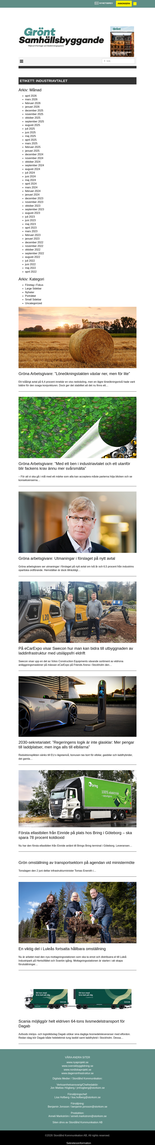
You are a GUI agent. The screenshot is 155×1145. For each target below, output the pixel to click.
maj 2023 (30, 224)
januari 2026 (32, 106)
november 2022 (34, 246)
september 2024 (34, 165)
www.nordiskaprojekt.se (77, 1069)
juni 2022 (30, 264)
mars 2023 (31, 231)
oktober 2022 (32, 249)
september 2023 (34, 209)
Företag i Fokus (34, 285)
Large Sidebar (33, 288)
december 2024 (34, 154)
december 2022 (34, 242)
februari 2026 (32, 103)
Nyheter (29, 292)
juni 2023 (30, 220)
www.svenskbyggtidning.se (77, 1065)
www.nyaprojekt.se (77, 1062)
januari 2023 (32, 238)
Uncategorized (33, 303)
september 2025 (34, 121)
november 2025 (34, 114)
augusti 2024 (32, 169)
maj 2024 (30, 180)
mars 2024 (31, 187)
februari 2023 (32, 235)
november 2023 (34, 202)
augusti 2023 (32, 213)
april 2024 (31, 183)
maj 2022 (30, 268)
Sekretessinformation (78, 1143)
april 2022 (31, 271)
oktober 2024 (32, 161)
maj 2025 (30, 136)
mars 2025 (31, 143)
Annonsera (123, 3)
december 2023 (34, 198)
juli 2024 (30, 172)
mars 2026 (31, 99)
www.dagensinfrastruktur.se (77, 1073)
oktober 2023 (32, 205)
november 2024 (34, 158)
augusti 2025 (32, 125)
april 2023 (31, 227)
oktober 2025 (32, 117)
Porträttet (30, 296)
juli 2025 (30, 128)
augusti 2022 (32, 257)
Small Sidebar (33, 299)
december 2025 (34, 110)
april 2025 (31, 139)
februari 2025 (32, 147)
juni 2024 (30, 176)
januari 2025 (32, 150)
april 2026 (31, 95)
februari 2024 (32, 191)
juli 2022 (30, 260)
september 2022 (34, 253)
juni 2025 (30, 132)
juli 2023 (30, 216)
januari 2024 (32, 194)
